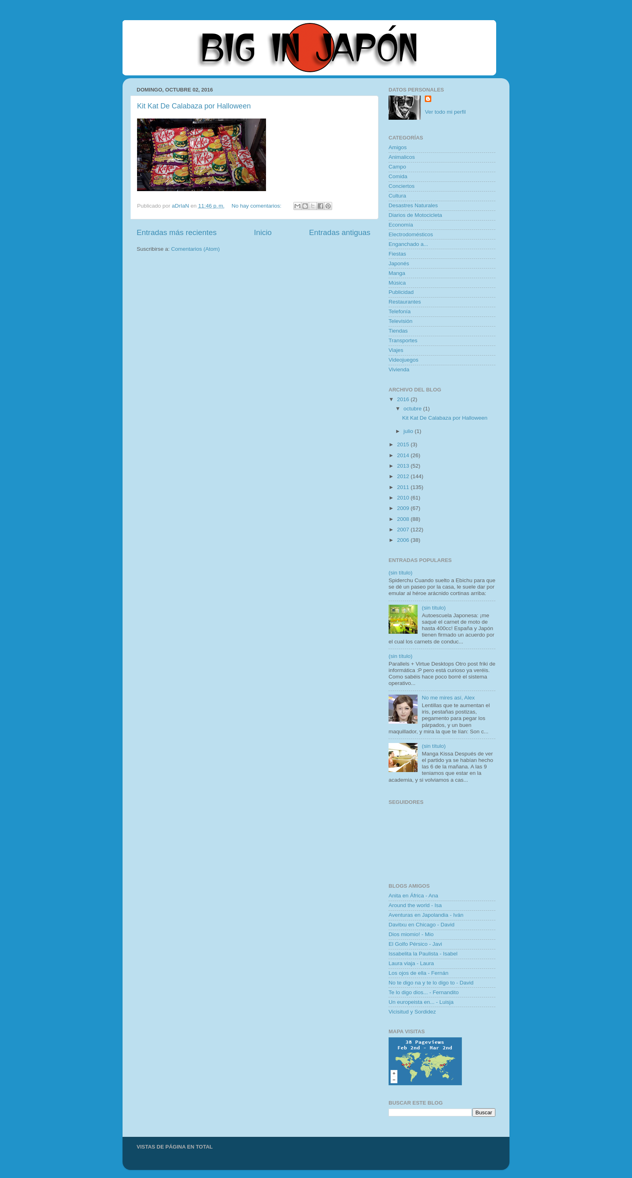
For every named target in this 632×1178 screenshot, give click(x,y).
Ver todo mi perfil (445, 112)
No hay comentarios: (257, 206)
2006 (404, 540)
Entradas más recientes (176, 232)
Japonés (399, 263)
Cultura (397, 196)
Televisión (400, 321)
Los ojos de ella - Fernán (419, 973)
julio (409, 431)
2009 (404, 508)
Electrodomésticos (411, 234)
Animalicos (402, 157)
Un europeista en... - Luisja (421, 1002)
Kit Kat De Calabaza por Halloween (194, 106)
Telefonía (400, 311)
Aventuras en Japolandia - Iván (426, 915)
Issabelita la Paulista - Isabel (423, 954)
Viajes (396, 350)
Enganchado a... (408, 244)
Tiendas (398, 331)
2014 (404, 455)
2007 (404, 530)
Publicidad (401, 292)
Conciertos (402, 186)
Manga (397, 273)
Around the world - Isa (415, 905)
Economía (401, 225)
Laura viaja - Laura (411, 963)
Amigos (398, 147)
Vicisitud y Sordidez (412, 1012)
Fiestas (397, 254)
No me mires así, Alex (448, 698)
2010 (404, 498)
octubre (413, 409)
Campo (397, 167)
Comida (398, 176)
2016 (404, 399)
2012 (404, 476)
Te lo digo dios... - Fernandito (424, 992)
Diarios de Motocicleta (415, 215)
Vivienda (399, 369)
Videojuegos (403, 360)
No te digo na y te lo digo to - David (431, 983)
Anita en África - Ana (413, 896)
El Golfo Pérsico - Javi (415, 944)
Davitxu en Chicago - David (422, 925)
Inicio (263, 232)
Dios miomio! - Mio (411, 934)
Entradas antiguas (339, 232)
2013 (404, 466)
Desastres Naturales (413, 205)
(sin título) (400, 573)
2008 (404, 519)
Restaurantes (405, 302)
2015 (404, 444)
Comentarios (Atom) (195, 249)
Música (397, 283)
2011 (404, 487)
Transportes (403, 340)
